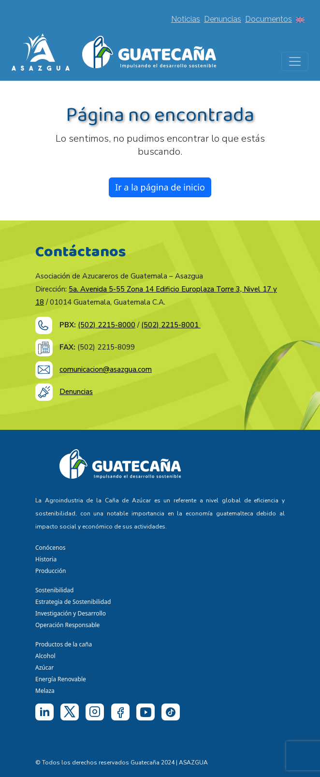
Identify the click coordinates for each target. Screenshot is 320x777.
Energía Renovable (60, 679)
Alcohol (45, 656)
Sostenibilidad (54, 590)
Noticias (185, 19)
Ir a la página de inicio (160, 187)
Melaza (45, 691)
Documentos (268, 19)
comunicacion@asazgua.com (105, 369)
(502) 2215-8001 (171, 325)
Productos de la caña (63, 644)
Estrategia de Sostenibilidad (73, 602)
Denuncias (222, 19)
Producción (50, 571)
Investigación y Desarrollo (70, 613)
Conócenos (50, 547)
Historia (46, 559)
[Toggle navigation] (294, 61)
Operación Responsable (67, 625)
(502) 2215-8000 (106, 325)
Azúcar (44, 667)
